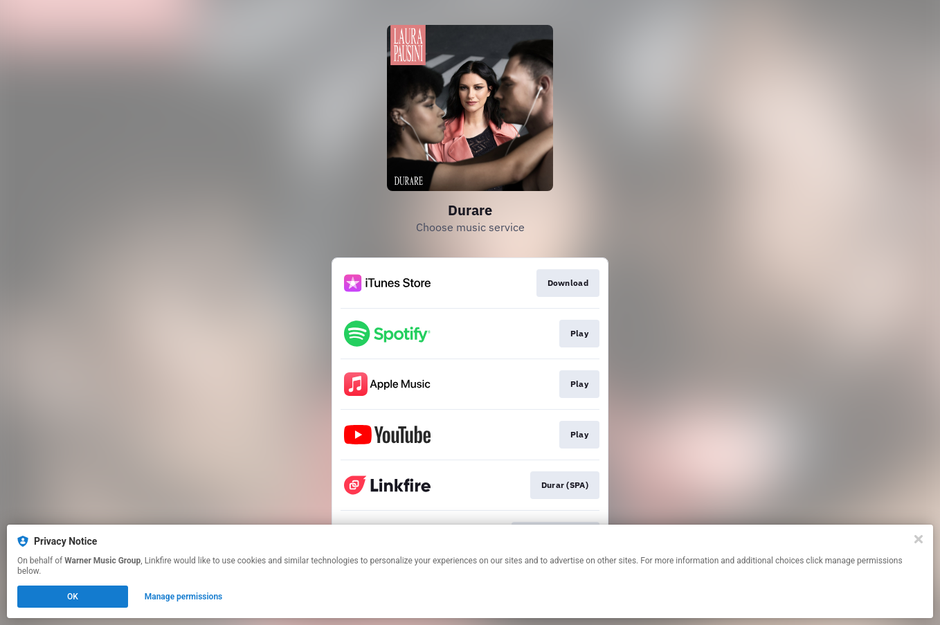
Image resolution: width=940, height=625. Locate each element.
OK (72, 596)
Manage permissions (184, 596)
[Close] (918, 539)
